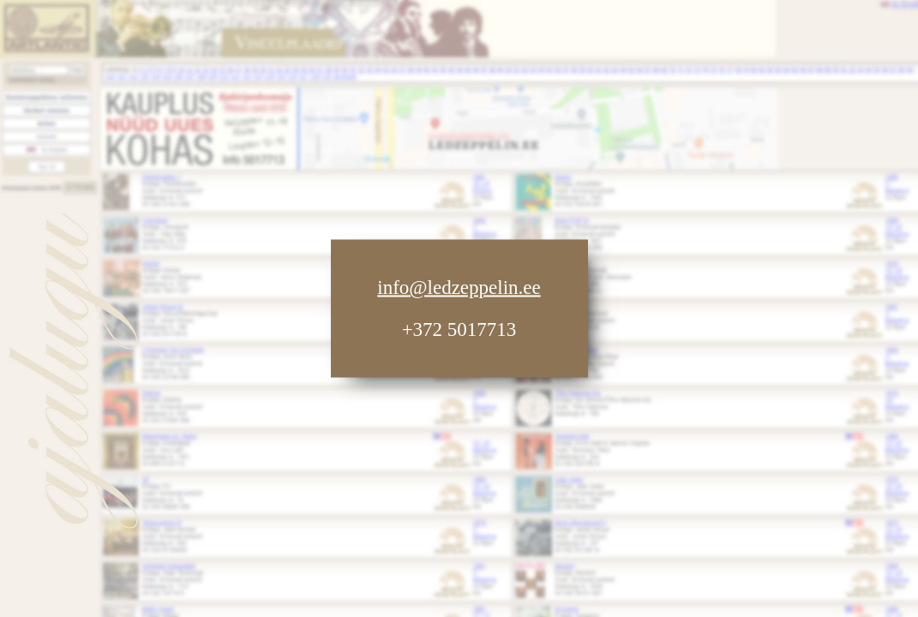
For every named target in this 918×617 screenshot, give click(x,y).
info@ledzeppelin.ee (458, 287)
